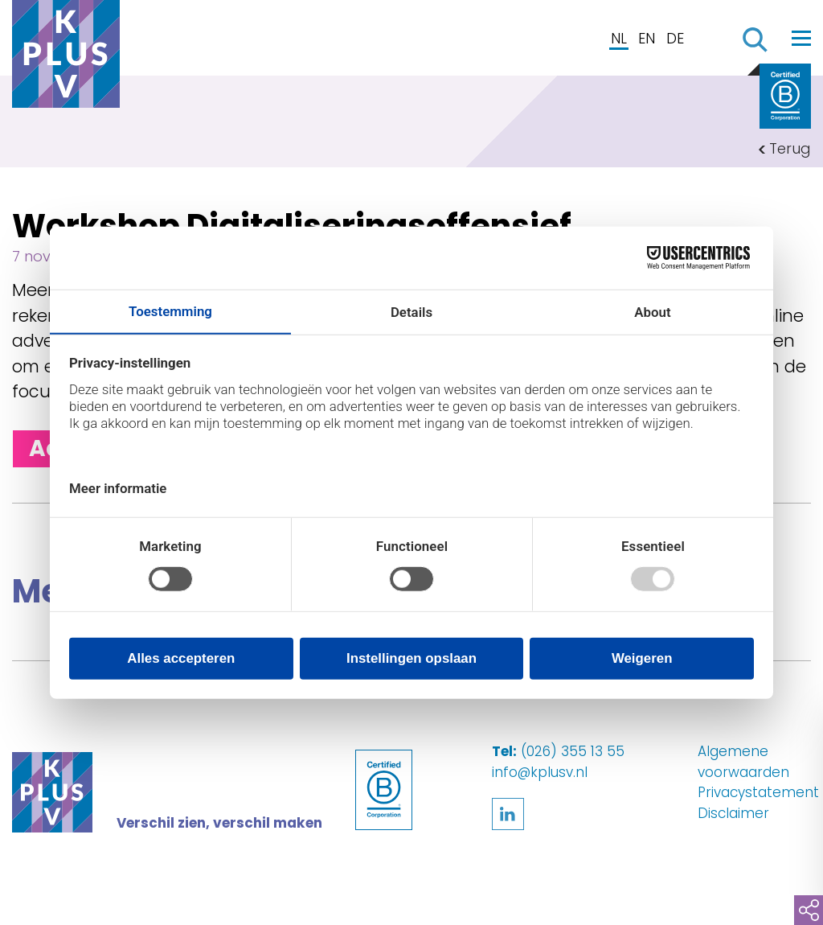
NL (619, 38)
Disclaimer (733, 813)
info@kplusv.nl (540, 772)
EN (646, 38)
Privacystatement (758, 792)
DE (675, 38)
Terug (790, 148)
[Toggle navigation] (801, 38)
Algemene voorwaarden (743, 762)
